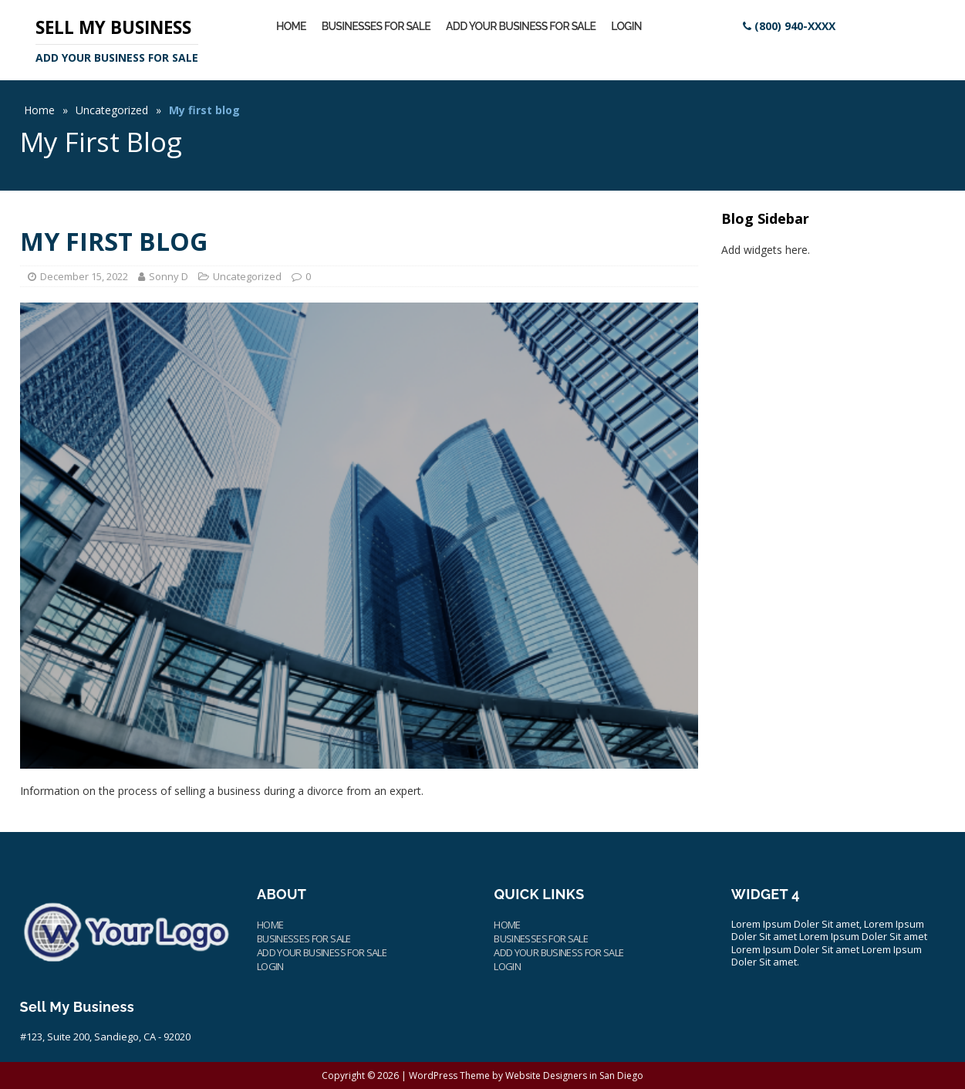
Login (626, 26)
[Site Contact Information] (789, 26)
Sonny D (168, 276)
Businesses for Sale (376, 26)
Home (291, 26)
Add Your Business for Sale (521, 26)
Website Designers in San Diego (574, 1075)
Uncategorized (112, 110)
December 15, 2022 (84, 276)
